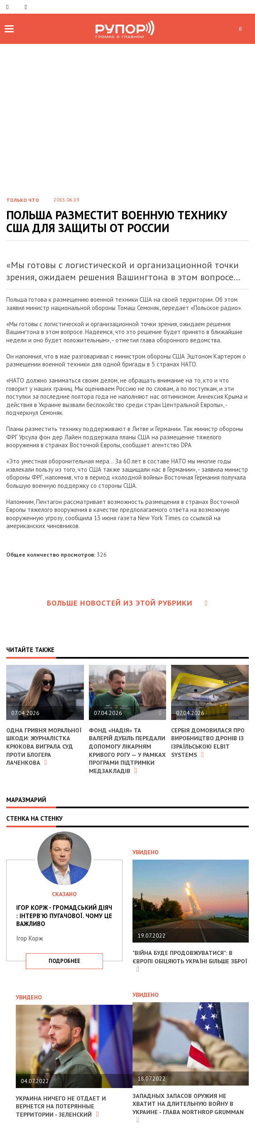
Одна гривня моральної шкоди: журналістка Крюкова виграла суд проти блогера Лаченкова (42, 746)
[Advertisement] (127, 127)
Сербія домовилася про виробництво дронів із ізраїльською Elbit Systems (209, 742)
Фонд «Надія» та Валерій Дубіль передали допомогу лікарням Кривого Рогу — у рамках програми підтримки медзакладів (126, 754)
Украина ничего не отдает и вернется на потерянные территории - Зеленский (62, 1114)
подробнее (64, 968)
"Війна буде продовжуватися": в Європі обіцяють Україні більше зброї (184, 969)
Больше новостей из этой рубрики (127, 603)
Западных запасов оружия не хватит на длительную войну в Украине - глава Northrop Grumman (189, 1115)
